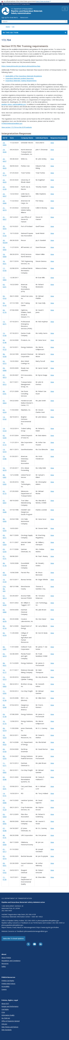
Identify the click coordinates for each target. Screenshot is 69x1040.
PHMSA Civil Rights (8, 981)
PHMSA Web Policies (8, 984)
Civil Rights (5, 1009)
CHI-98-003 (4, 588)
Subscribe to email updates (13, 938)
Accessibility (5, 986)
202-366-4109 (30, 914)
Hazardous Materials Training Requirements (21, 81)
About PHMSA (6, 958)
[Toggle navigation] (64, 9)
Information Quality (8, 1015)
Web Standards (7, 1030)
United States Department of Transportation (17, 4)
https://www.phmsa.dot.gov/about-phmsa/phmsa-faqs (21, 66)
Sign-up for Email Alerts (10, 17)
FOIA (3, 1012)
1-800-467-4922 (37, 917)
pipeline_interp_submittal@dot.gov (14, 104)
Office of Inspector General (10, 1021)
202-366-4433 (7, 911)
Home (8, 27)
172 (13, 27)
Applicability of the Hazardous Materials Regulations (23, 76)
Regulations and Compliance (11, 961)
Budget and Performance (10, 1006)
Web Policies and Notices (10, 1027)
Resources (5, 963)
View (52, 143)
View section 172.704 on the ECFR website (17, 127)
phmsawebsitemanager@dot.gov (36, 931)
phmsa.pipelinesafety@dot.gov (48, 920)
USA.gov (4, 1024)
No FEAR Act (6, 1018)
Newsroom (24, 17)
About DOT (5, 1004)
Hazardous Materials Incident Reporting (19, 78)
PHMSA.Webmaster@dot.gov (12, 123)
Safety (4, 966)
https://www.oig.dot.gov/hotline (47, 927)
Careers (4, 989)
